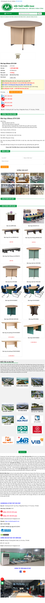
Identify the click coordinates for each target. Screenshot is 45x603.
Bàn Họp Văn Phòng (9, 16)
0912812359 (19, 1)
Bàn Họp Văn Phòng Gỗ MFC (20, 16)
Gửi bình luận (5, 166)
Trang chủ (2, 16)
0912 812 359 (8, 105)
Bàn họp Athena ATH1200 (32, 16)
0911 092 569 (8, 99)
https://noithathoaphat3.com (12, 521)
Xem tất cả (22, 452)
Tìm (40, 13)
